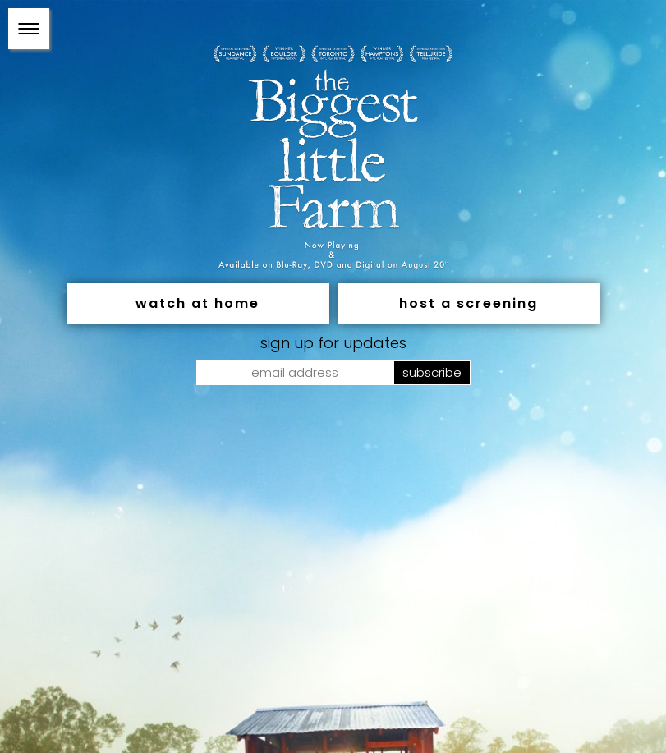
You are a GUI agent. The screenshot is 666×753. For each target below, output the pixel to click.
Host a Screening (468, 302)
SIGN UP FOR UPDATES (333, 342)
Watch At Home (197, 302)
